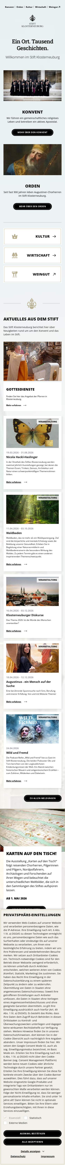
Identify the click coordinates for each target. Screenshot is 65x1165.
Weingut (53, 7)
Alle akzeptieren (32, 1141)
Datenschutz (18, 1156)
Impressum (48, 1156)
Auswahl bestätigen (32, 1133)
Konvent (9, 7)
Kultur (29, 7)
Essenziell (14, 1118)
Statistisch (35, 1118)
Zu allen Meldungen (43, 798)
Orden (19, 7)
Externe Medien (18, 1123)
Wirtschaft (40, 7)
